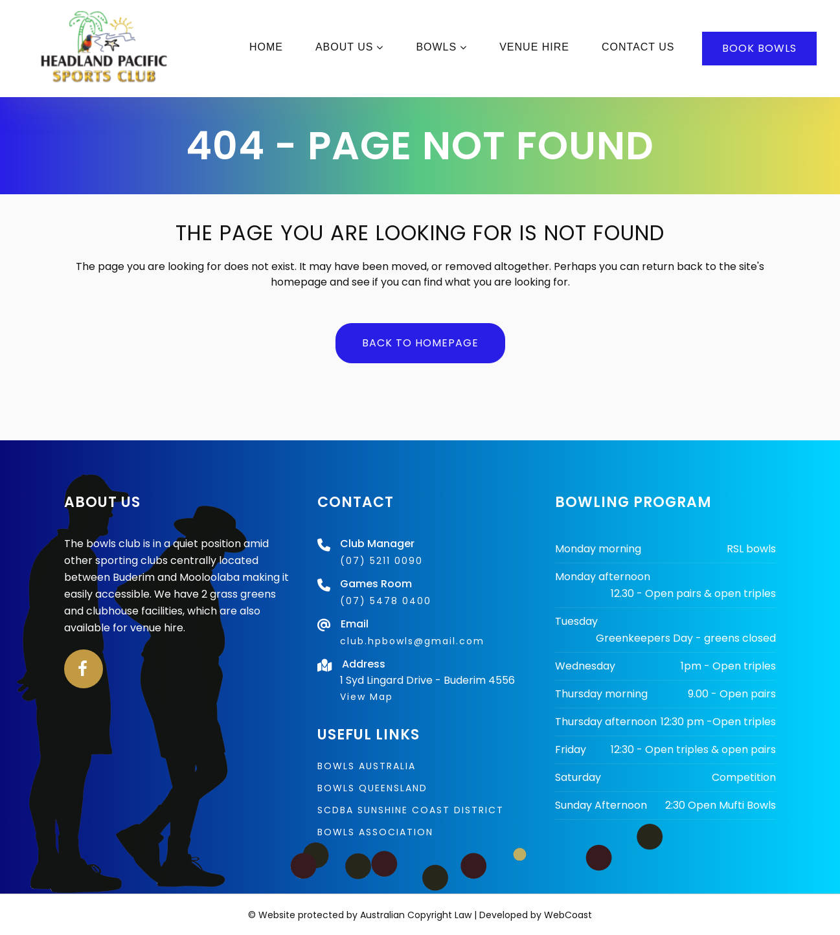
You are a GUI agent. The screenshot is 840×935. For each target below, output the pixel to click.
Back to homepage (420, 342)
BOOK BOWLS (742, 48)
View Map (366, 697)
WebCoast (568, 914)
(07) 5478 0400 (385, 601)
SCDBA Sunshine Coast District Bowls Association (410, 821)
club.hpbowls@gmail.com (412, 641)
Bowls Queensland (372, 788)
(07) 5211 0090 (381, 561)
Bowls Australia (366, 766)
